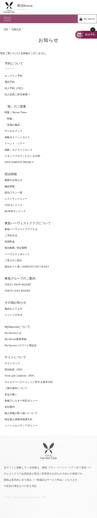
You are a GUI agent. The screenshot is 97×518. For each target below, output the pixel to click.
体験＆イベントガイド (17, 137)
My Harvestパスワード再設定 (21, 345)
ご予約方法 (11, 235)
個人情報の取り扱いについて (21, 413)
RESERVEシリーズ (15, 211)
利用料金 (10, 241)
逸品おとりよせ (13, 308)
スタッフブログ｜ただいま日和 (22, 156)
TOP (6, 29)
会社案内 (10, 407)
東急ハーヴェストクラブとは (21, 229)
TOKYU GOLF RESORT (17, 290)
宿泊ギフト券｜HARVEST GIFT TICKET (27, 266)
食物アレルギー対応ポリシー (21, 400)
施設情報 (10, 186)
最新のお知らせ (13, 180)
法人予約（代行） (15, 88)
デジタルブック (13, 131)
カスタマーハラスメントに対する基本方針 (29, 382)
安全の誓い (11, 394)
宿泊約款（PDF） (14, 369)
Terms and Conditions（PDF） (20, 375)
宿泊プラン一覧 (13, 192)
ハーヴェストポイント (17, 254)
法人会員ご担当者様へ (17, 94)
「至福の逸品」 (13, 125)
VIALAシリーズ (13, 205)
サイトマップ (12, 363)
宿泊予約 (90, 34)
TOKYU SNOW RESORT (18, 284)
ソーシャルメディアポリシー (21, 425)
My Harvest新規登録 (16, 339)
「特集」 (10, 118)
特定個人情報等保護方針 (19, 419)
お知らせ (16, 29)
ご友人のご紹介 (13, 260)
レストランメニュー (16, 198)
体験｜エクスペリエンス (19, 150)
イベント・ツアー (15, 143)
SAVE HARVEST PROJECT (19, 162)
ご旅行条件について (16, 388)
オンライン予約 (13, 75)
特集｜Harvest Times (16, 112)
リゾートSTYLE (13, 315)
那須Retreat (55, 7)
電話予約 (10, 82)
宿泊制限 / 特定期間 (16, 248)
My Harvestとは (13, 333)
